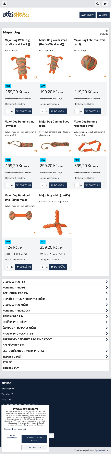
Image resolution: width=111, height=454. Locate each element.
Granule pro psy (56, 282)
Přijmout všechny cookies (34, 439)
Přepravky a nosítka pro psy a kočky (56, 339)
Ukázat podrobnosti (12, 436)
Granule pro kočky (56, 305)
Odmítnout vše (34, 447)
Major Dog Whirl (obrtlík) (54, 195)
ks (9, 111)
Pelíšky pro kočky (56, 322)
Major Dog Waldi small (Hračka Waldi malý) (53, 42)
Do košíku (23, 111)
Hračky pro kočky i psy (56, 333)
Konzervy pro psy (56, 287)
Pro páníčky (11, 368)
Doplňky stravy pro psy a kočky (56, 299)
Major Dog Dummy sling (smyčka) (19, 123)
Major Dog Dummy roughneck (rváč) (85, 123)
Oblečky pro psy (14, 345)
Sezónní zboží (56, 356)
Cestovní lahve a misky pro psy (56, 351)
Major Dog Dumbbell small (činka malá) (17, 197)
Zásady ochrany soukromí (15, 429)
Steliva (7, 362)
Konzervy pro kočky (56, 310)
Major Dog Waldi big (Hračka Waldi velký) (17, 42)
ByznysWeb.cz (101, 450)
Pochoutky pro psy (56, 293)
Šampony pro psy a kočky (56, 328)
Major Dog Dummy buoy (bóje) (54, 123)
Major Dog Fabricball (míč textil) (89, 42)
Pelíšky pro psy (56, 316)
